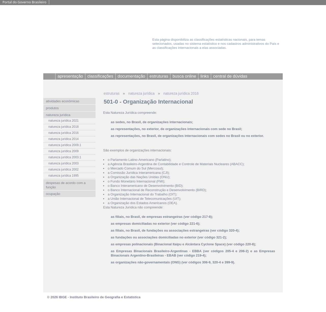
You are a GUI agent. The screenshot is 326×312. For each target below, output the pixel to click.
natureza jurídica (141, 93)
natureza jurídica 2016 (181, 93)
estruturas (111, 93)
